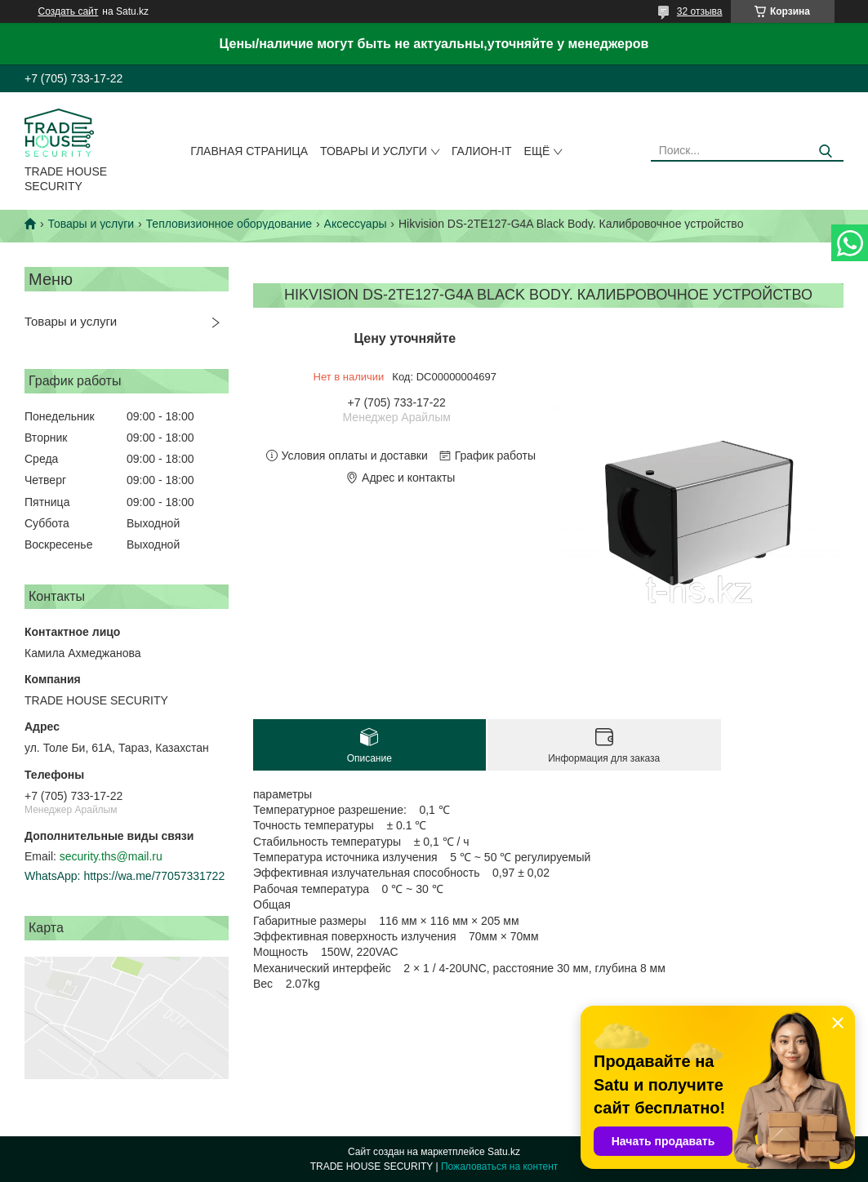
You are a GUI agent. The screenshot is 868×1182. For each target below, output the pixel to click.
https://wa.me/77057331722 (154, 875)
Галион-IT (482, 151)
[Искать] (825, 151)
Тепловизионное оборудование (229, 223)
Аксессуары (355, 223)
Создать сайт (68, 11)
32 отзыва (700, 11)
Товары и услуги (373, 151)
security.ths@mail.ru (111, 856)
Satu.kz (503, 1152)
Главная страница (249, 151)
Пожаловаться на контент (499, 1166)
